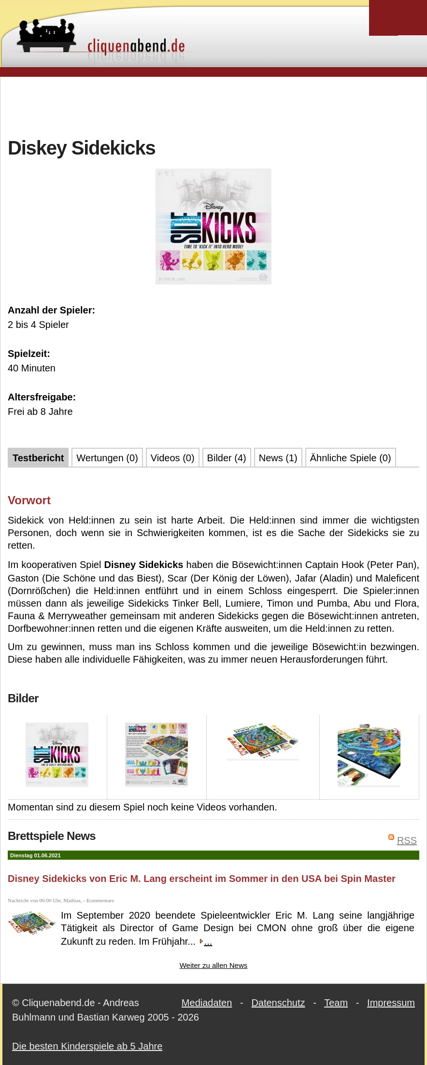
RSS (407, 840)
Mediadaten (207, 1002)
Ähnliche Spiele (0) (350, 458)
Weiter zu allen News (214, 965)
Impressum (391, 1002)
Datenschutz (278, 1002)
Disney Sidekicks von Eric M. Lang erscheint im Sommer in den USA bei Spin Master (202, 878)
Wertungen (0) (107, 458)
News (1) (278, 458)
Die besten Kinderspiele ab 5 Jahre (87, 1046)
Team (336, 1002)
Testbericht (38, 458)
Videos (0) (173, 458)
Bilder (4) (226, 458)
